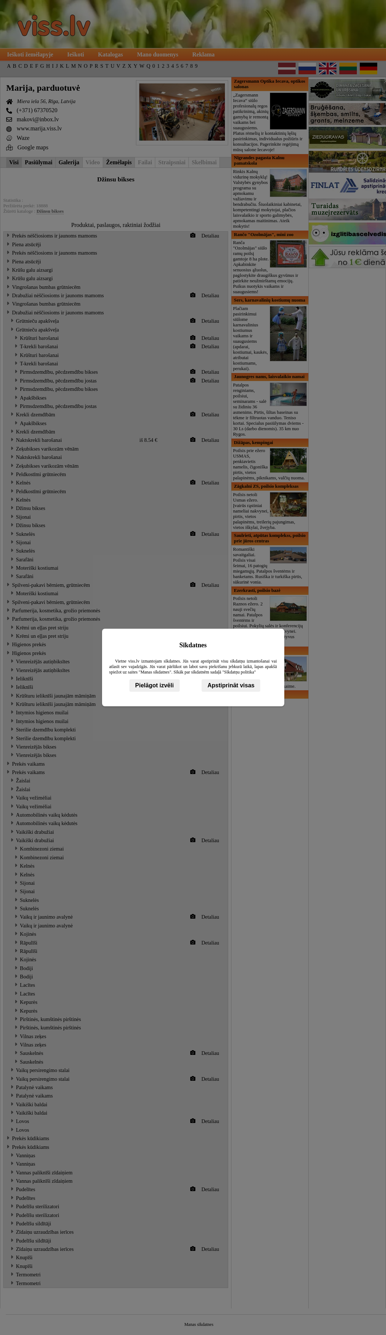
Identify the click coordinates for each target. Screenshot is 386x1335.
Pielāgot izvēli (154, 685)
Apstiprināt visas (230, 685)
